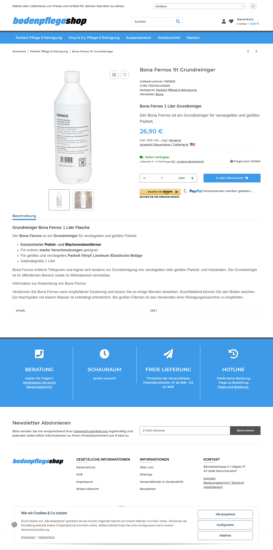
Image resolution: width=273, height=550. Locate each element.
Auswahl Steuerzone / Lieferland (167, 144)
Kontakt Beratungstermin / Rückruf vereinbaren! (224, 483)
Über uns (146, 467)
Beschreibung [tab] (24, 216)
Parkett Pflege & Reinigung (176, 90)
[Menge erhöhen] (192, 178)
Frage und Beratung (233, 387)
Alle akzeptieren (225, 514)
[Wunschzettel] (231, 21)
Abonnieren (245, 430)
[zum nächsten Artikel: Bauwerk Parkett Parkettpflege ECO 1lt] (256, 51)
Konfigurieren (225, 525)
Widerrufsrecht (87, 489)
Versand (175, 140)
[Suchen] (152, 21)
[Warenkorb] (248, 21)
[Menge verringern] (144, 178)
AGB (79, 474)
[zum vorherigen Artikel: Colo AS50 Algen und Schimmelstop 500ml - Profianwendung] (248, 51)
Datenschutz (85, 467)
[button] (223, 21)
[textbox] (199, 6)
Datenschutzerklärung (91, 431)
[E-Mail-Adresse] (185, 430)
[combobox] (199, 6)
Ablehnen (225, 535)
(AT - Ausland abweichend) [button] (187, 161)
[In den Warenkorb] (15, 65)
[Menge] (162, 178)
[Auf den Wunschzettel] (124, 74)
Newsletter (148, 489)
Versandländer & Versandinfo (161, 482)
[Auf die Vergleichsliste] (114, 74)
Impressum (84, 482)
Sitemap (146, 474)
